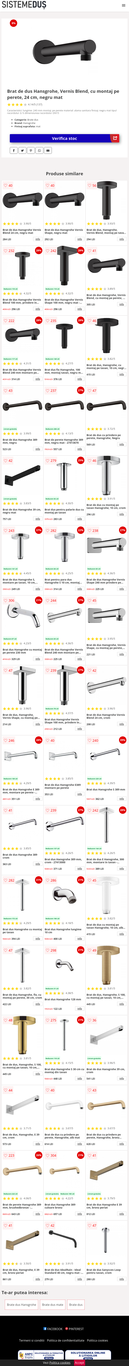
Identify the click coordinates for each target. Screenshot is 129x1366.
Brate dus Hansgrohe (21, 1305)
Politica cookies (97, 1340)
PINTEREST (74, 1329)
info (38, 239)
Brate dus (76, 1305)
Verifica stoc (85, 138)
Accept (79, 1363)
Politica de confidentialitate (65, 1340)
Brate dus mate (52, 1305)
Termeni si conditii (31, 1340)
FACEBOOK (53, 1329)
